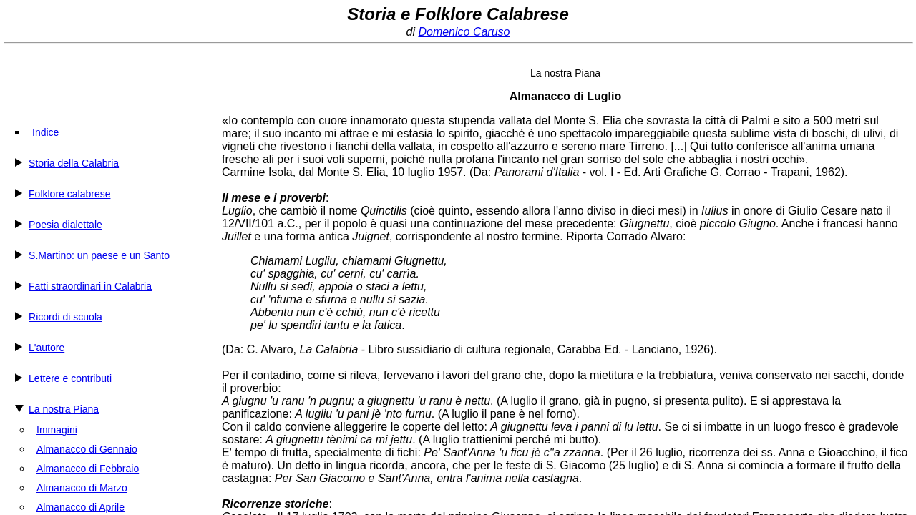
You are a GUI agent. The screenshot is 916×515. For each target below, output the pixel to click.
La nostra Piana (64, 409)
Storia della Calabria (74, 163)
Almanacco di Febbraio (87, 468)
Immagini (56, 430)
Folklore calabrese (69, 194)
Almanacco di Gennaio (86, 449)
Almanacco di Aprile (80, 507)
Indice (45, 132)
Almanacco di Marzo (81, 488)
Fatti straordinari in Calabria (90, 286)
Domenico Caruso (464, 32)
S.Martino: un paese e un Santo (99, 255)
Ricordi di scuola (65, 317)
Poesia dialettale (65, 224)
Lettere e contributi (70, 378)
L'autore (46, 347)
